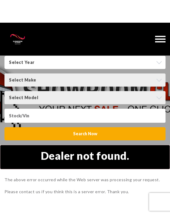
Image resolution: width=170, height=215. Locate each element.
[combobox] (85, 62)
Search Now (85, 133)
